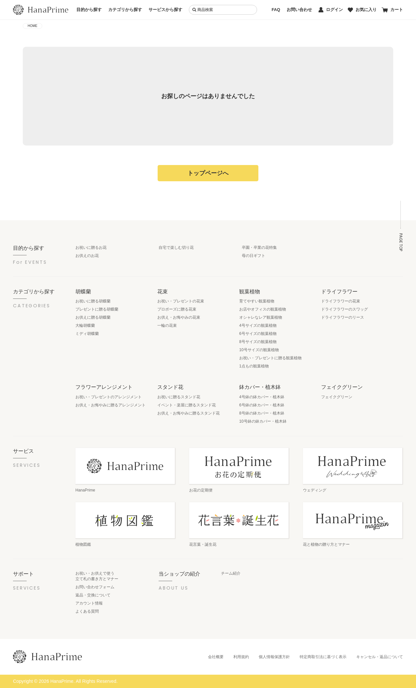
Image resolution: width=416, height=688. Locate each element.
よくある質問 (87, 611)
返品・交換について (92, 595)
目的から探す (89, 9)
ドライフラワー (339, 291)
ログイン (330, 9)
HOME (32, 26)
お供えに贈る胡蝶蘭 (92, 317)
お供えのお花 (87, 255)
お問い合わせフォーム (94, 587)
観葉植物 (249, 291)
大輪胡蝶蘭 (85, 325)
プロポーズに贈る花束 (176, 309)
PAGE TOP (400, 242)
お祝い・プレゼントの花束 (180, 301)
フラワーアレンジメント (104, 387)
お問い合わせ (299, 9)
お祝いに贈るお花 (91, 247)
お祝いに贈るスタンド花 (178, 397)
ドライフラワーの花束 (340, 301)
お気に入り (362, 9)
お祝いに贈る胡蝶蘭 (92, 301)
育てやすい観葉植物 (256, 301)
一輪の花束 (167, 325)
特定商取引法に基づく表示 (323, 657)
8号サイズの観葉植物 (258, 341)
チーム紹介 (230, 573)
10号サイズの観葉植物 (259, 350)
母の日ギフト (253, 255)
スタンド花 (170, 387)
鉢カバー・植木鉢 (260, 387)
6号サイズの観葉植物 (258, 333)
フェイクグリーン (342, 387)
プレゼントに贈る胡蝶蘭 (96, 309)
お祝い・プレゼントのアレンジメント (108, 397)
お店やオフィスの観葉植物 (262, 309)
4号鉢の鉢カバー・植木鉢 (261, 397)
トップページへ (208, 173)
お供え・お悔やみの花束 (178, 317)
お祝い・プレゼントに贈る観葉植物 (270, 358)
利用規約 (241, 657)
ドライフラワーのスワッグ (344, 309)
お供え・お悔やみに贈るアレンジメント (110, 405)
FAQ (276, 9)
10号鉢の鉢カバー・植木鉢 (263, 421)
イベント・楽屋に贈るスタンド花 (186, 405)
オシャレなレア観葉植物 (260, 317)
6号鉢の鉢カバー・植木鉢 (261, 405)
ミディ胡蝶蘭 (87, 333)
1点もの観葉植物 (254, 366)
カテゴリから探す (125, 9)
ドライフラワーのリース (342, 317)
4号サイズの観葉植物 (258, 325)
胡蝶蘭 (83, 291)
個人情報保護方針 (274, 657)
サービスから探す (165, 9)
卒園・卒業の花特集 (259, 247)
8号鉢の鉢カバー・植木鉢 (261, 413)
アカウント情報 (89, 603)
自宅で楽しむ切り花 (176, 247)
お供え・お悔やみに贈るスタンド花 (188, 413)
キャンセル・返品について (379, 657)
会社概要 (216, 657)
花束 (162, 291)
